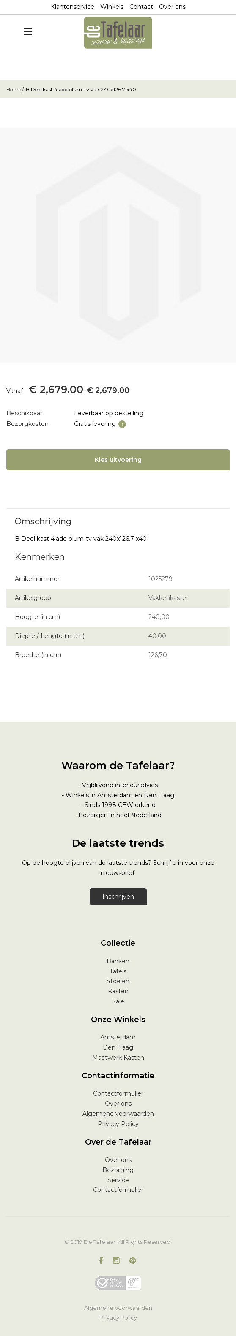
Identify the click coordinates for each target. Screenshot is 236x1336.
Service (118, 1180)
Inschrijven (118, 896)
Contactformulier (118, 1093)
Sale (118, 1001)
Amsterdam (118, 1037)
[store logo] (118, 33)
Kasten (118, 991)
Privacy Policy (118, 1124)
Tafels (118, 971)
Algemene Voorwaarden (118, 1307)
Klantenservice (72, 7)
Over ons (172, 7)
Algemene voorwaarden (118, 1114)
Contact (141, 7)
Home (13, 89)
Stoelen (118, 981)
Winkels (111, 7)
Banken (118, 961)
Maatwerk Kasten (118, 1057)
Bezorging (118, 1170)
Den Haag (118, 1047)
